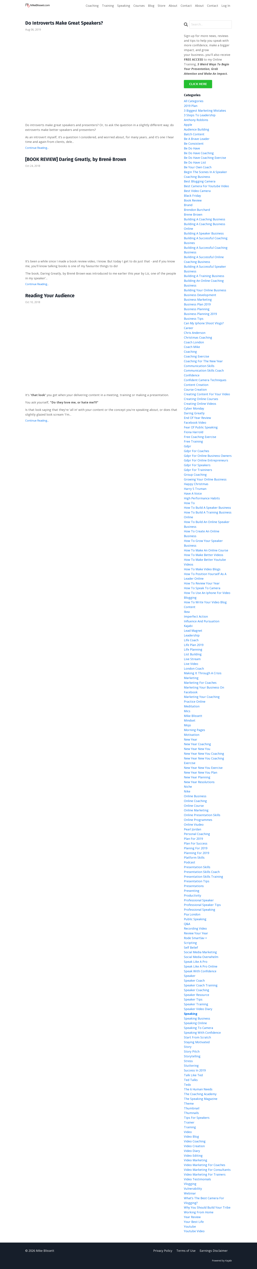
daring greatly (194, 413)
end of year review (197, 418)
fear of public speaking (201, 427)
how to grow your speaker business (203, 543)
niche (188, 787)
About (173, 6)
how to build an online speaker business (206, 524)
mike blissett (193, 716)
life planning (193, 649)
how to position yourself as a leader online (205, 576)
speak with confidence (200, 971)
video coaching (195, 1141)
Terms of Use (186, 1251)
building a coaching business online (204, 226)
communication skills (199, 366)
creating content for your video (207, 394)
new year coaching (197, 744)
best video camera (197, 191)
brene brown (193, 214)
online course (194, 806)
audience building (196, 129)
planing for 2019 (195, 848)
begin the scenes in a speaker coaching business (205, 174)
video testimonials (197, 1179)
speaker (189, 976)
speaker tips (193, 999)
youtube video (194, 1231)
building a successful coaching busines (205, 240)
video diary (192, 1151)
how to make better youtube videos (205, 562)
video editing (193, 1156)
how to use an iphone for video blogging (207, 595)
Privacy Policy (162, 1251)
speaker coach (194, 980)
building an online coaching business (204, 283)
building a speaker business (204, 233)
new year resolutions (199, 782)
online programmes (198, 820)
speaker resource (196, 995)
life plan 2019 (193, 645)
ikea (187, 612)
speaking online (195, 1023)
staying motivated (197, 1042)
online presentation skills (202, 815)
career (188, 328)
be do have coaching (199, 153)
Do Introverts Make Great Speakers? (66, 23)
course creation (195, 389)
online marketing (196, 810)
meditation (191, 706)
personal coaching (197, 834)
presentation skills (197, 867)
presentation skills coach (202, 872)
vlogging (190, 1184)
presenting (191, 891)
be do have (192, 148)
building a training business (204, 276)
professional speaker (199, 900)
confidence (191, 375)
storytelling (192, 1056)
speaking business (197, 1018)
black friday (192, 196)
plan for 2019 (193, 839)
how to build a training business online (207, 514)
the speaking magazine (200, 1099)
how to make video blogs (202, 569)
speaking (190, 1014)
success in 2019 (195, 1070)
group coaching (195, 475)
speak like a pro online (200, 966)
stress (188, 1061)
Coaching (92, 6)
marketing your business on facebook (204, 689)
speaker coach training (200, 985)
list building (193, 654)
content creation (196, 385)
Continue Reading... (37, 148)
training (190, 1127)
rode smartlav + (195, 938)
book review (193, 200)
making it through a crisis (202, 673)
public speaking (195, 919)
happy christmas (196, 484)
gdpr (187, 446)
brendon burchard (197, 210)
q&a (187, 924)
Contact (186, 6)
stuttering (191, 1066)
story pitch (191, 1051)
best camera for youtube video (206, 186)
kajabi (188, 626)
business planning (196, 309)
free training (193, 441)
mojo (187, 725)
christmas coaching (198, 337)
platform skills (194, 857)
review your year (196, 933)
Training (108, 6)
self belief (191, 947)
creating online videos (200, 404)
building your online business (205, 290)
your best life (194, 1222)
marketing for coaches (200, 683)
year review (192, 1217)
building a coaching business (204, 219)
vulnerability (193, 1189)
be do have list (195, 162)
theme (189, 1103)
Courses (139, 6)
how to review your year (202, 583)
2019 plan (190, 106)
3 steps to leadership (200, 115)
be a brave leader (196, 139)
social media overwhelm (201, 957)
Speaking (123, 6)
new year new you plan (200, 772)
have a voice (193, 493)
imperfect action (196, 616)
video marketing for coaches (204, 1165)
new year (190, 739)
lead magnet (193, 631)
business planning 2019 (200, 314)
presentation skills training (203, 877)
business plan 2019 (197, 304)
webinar (190, 1193)
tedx (187, 1085)
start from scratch (197, 1037)
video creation (194, 1146)
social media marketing (200, 952)
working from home (198, 1212)
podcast (189, 862)
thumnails (191, 1113)
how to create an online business (201, 533)
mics (187, 711)
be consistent (194, 143)
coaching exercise (196, 356)
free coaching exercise (200, 437)
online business (195, 796)
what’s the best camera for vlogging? (204, 1200)
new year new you (197, 749)
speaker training (196, 1004)
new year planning (197, 777)
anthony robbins (196, 120)
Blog (151, 6)
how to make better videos (203, 555)
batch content (194, 134)
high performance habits (202, 498)
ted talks (191, 1080)
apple (188, 125)
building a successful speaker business (205, 269)
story (187, 1047)
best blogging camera (199, 181)
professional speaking (199, 910)
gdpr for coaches (196, 451)
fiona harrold (193, 432)
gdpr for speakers (197, 465)
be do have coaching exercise (205, 158)
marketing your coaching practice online (202, 699)
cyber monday (194, 408)
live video (191, 664)
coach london (194, 342)
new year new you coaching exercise (204, 760)
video (188, 1132)
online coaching (195, 801)
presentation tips (196, 881)
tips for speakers (196, 1118)
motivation (191, 735)
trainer (189, 1122)
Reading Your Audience (51, 296)
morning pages (194, 730)
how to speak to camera (202, 588)
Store (161, 6)
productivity (192, 895)
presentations (194, 886)
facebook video (195, 422)
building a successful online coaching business (204, 259)
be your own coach (197, 167)
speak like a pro (195, 962)
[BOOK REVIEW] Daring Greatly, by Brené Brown (78, 160)
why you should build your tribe (207, 1207)
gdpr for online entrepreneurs (206, 460)
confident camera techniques (205, 380)
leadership (192, 635)
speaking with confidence (202, 1033)
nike (187, 791)
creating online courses (201, 399)
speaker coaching (196, 990)
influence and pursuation (201, 621)
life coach (191, 640)
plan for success (195, 843)
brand (188, 205)
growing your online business (205, 479)
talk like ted (193, 1075)
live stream (192, 659)
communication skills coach (204, 370)
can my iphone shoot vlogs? (204, 323)
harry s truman (195, 489)
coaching (190, 352)
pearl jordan (192, 829)
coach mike (192, 347)
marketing (191, 678)
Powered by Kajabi (222, 1260)
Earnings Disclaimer (214, 1251)
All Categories (193, 101)
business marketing (198, 299)
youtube (190, 1226)
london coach (194, 668)
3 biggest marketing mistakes (205, 110)
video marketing (195, 1160)
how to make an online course (206, 550)
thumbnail (191, 1108)
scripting (190, 943)
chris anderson (194, 333)
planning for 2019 (196, 853)
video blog (191, 1136)
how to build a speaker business (207, 508)
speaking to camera (198, 1028)
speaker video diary (198, 1009)
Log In (225, 6)
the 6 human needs (198, 1089)
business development (200, 295)
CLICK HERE (198, 84)
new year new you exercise (203, 768)
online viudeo (194, 824)
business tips (193, 319)
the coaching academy (200, 1094)
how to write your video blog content (205, 604)
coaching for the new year (203, 361)
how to (189, 503)
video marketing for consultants (207, 1170)
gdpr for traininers (198, 470)
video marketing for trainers (205, 1174)
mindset (189, 720)
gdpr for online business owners (208, 456)
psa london (192, 914)
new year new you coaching (204, 754)
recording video (195, 928)
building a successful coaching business (205, 250)
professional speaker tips (202, 905)
